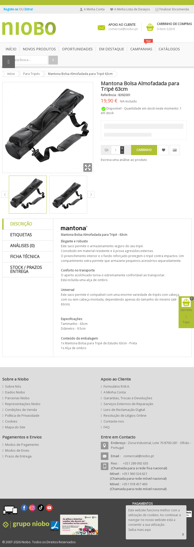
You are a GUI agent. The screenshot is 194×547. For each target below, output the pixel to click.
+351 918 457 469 (134, 484)
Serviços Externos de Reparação (128, 404)
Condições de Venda (21, 409)
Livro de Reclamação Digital (124, 409)
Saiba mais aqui (139, 530)
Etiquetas (21, 235)
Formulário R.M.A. (117, 386)
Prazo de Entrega (18, 456)
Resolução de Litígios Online (125, 415)
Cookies (11, 421)
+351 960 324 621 (134, 473)
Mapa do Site (15, 427)
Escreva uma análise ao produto (124, 160)
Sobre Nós (13, 386)
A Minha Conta (94, 9)
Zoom (87, 167)
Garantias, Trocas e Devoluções (128, 398)
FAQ (107, 427)
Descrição (21, 224)
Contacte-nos (114, 421)
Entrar (29, 9)
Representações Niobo (22, 404)
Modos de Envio (17, 450)
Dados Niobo (15, 392)
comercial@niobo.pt (139, 456)
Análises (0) (22, 245)
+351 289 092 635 (135, 463)
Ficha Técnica (24, 256)
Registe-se (11, 9)
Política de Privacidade (22, 415)
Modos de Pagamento (22, 444)
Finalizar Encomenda (174, 9)
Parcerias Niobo (17, 398)
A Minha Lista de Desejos (132, 9)
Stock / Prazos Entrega (26, 269)
